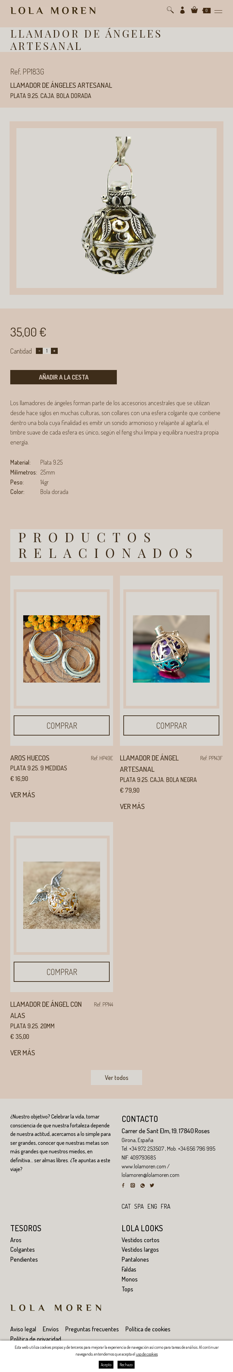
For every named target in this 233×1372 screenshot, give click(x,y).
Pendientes (24, 1259)
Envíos (51, 1329)
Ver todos (116, 1077)
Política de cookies (147, 1329)
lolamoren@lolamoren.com (150, 1174)
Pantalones (135, 1259)
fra (165, 1206)
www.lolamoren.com (144, 1166)
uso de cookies (147, 1354)
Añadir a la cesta (63, 377)
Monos (130, 1279)
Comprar (61, 725)
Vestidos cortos (141, 1240)
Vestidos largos (140, 1249)
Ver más (22, 794)
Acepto (106, 1364)
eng (152, 1206)
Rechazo (126, 1364)
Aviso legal (23, 1329)
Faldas (129, 1269)
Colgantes (22, 1249)
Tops (127, 1289)
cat (126, 1206)
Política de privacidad (35, 1339)
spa (139, 1206)
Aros (16, 1240)
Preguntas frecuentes (92, 1329)
